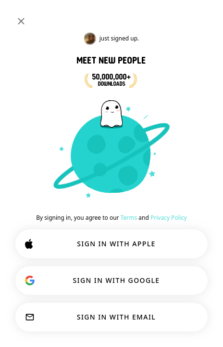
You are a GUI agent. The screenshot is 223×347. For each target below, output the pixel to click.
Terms (129, 218)
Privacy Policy (168, 218)
